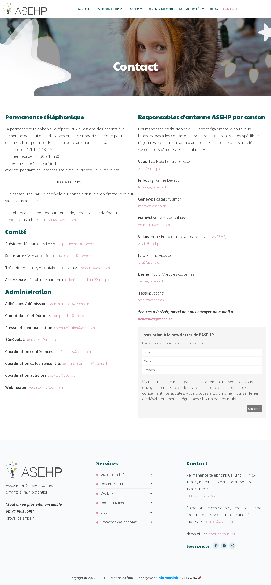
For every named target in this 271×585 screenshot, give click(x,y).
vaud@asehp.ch (151, 168)
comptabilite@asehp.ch (72, 315)
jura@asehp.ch (150, 262)
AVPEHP (219, 236)
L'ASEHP (135, 8)
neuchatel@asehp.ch (156, 224)
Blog (214, 8)
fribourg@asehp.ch (154, 186)
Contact (230, 8)
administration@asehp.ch (71, 303)
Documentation (126, 505)
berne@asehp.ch (152, 281)
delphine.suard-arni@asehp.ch (91, 279)
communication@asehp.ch (77, 327)
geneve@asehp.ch (153, 205)
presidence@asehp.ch (81, 243)
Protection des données (126, 525)
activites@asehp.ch (64, 375)
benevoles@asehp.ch (44, 339)
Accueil (84, 8)
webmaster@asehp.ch (47, 387)
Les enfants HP (109, 8)
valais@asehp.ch (152, 243)
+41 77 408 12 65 (201, 495)
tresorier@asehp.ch (96, 267)
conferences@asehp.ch (75, 351)
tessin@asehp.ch (152, 299)
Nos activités (192, 8)
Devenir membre (161, 8)
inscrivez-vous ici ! (223, 533)
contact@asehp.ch (63, 219)
